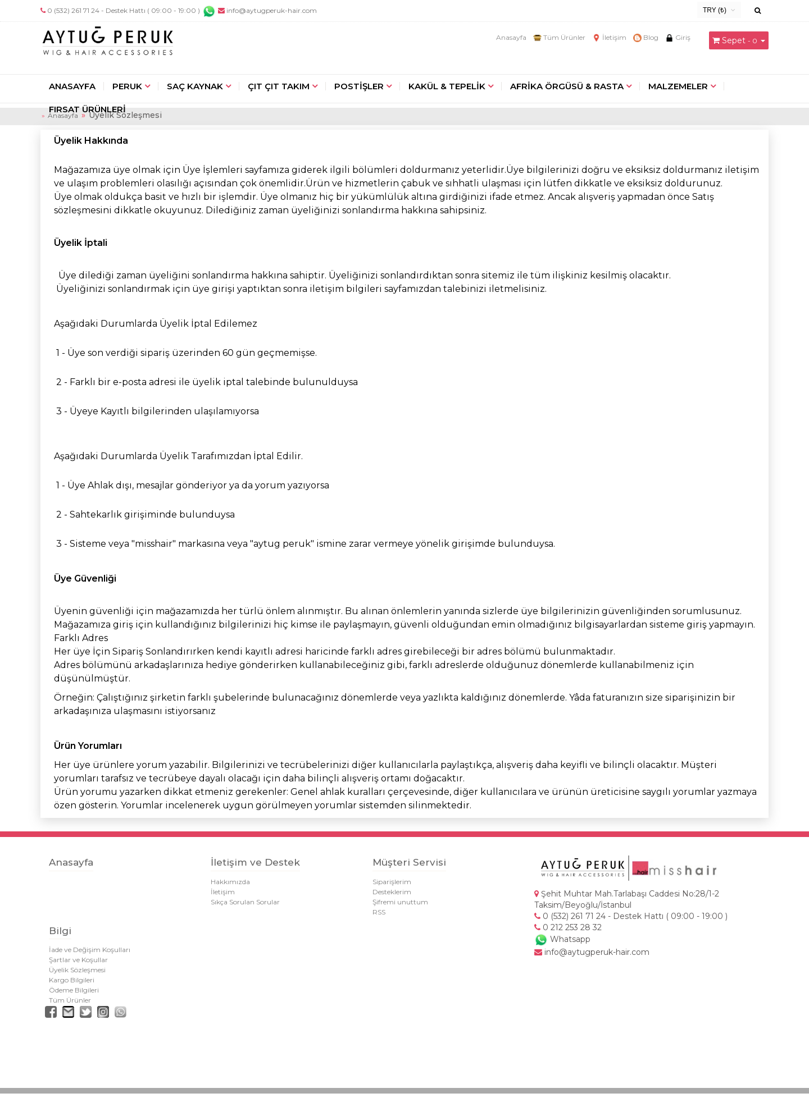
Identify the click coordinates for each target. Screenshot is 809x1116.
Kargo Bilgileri (71, 980)
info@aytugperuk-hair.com (267, 10)
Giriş (677, 37)
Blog (645, 37)
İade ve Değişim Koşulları (89, 949)
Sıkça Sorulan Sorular (245, 902)
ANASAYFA (72, 86)
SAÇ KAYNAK (195, 86)
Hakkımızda (230, 881)
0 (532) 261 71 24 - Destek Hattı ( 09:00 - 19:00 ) (123, 10)
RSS (378, 912)
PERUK (127, 86)
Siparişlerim (391, 881)
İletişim (609, 37)
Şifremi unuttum (400, 902)
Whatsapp (562, 939)
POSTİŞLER (359, 86)
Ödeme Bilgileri (74, 990)
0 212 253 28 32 (568, 927)
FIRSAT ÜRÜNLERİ (87, 109)
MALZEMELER (678, 86)
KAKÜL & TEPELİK (446, 86)
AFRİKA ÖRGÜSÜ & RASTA (567, 86)
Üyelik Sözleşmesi (77, 970)
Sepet (734, 40)
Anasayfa (511, 37)
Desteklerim (391, 892)
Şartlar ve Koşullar (78, 959)
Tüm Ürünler (559, 37)
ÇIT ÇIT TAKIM (279, 86)
